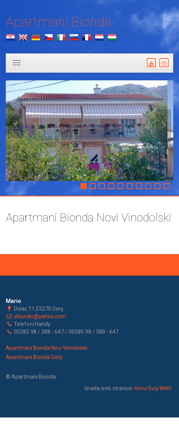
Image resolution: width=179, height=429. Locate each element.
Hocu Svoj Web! (152, 388)
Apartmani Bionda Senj (34, 357)
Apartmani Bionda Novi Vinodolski (46, 348)
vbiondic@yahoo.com (40, 316)
